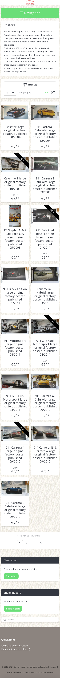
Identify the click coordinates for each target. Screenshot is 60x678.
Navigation (30, 13)
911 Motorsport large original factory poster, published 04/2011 (15, 347)
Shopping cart (13, 608)
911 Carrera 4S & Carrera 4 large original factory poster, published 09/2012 (45, 454)
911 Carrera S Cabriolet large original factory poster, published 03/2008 (45, 185)
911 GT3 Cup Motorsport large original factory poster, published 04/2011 (45, 347)
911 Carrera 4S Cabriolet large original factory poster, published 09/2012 (45, 403)
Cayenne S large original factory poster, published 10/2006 (15, 184)
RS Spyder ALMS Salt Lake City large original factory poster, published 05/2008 (15, 239)
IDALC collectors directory (14, 645)
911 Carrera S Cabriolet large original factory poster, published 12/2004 (45, 133)
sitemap (53, 667)
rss (7, 672)
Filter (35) (30, 85)
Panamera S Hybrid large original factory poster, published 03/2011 (45, 296)
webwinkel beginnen (19, 672)
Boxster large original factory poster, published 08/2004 (15, 132)
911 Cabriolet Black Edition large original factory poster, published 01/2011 (45, 239)
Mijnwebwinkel (47, 672)
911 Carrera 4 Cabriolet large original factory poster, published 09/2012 (15, 510)
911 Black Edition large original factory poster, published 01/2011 (15, 296)
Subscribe (11, 576)
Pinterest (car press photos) (15, 649)
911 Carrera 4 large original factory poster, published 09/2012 (15, 454)
